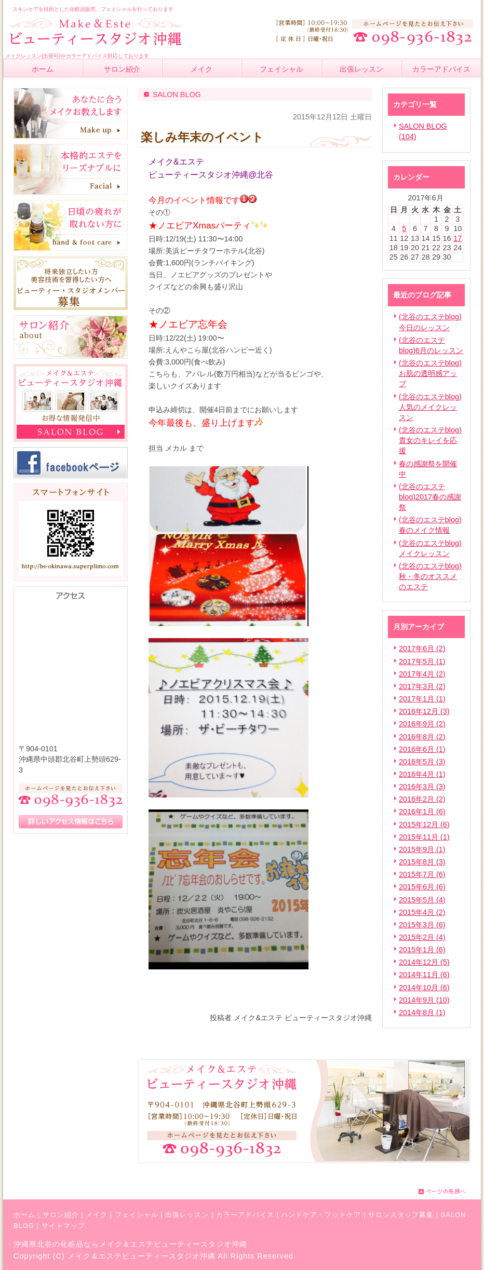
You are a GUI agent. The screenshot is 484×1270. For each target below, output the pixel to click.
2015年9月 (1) (422, 849)
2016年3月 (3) (422, 786)
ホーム (24, 1215)
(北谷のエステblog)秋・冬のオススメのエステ (430, 576)
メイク (96, 1215)
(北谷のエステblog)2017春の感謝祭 (430, 496)
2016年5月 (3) (422, 762)
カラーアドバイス (245, 1215)
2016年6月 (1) (422, 749)
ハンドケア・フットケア (321, 1215)
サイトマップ (63, 1226)
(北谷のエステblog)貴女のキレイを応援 (430, 440)
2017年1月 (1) (422, 699)
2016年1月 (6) (422, 811)
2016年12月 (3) (424, 711)
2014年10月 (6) (424, 987)
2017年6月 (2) (422, 648)
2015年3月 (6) (422, 925)
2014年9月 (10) (424, 1000)
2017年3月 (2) (422, 686)
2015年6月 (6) (422, 887)
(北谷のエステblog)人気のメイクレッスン (430, 407)
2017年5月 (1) (422, 661)
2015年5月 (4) (422, 900)
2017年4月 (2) (422, 674)
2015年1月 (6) (422, 949)
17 (457, 238)
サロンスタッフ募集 (401, 1215)
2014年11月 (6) (424, 974)
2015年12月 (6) (424, 824)
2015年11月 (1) (424, 837)
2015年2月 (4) (422, 937)
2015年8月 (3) (422, 862)
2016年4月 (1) (422, 774)
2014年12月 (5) (424, 962)
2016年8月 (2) (422, 737)
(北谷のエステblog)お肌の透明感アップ (430, 373)
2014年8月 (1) (422, 1012)
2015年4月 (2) (422, 912)
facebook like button (346, 996)
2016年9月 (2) (422, 724)
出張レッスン (187, 1215)
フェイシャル (136, 1215)
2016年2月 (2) (422, 799)
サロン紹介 (61, 1215)
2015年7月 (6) (422, 874)
